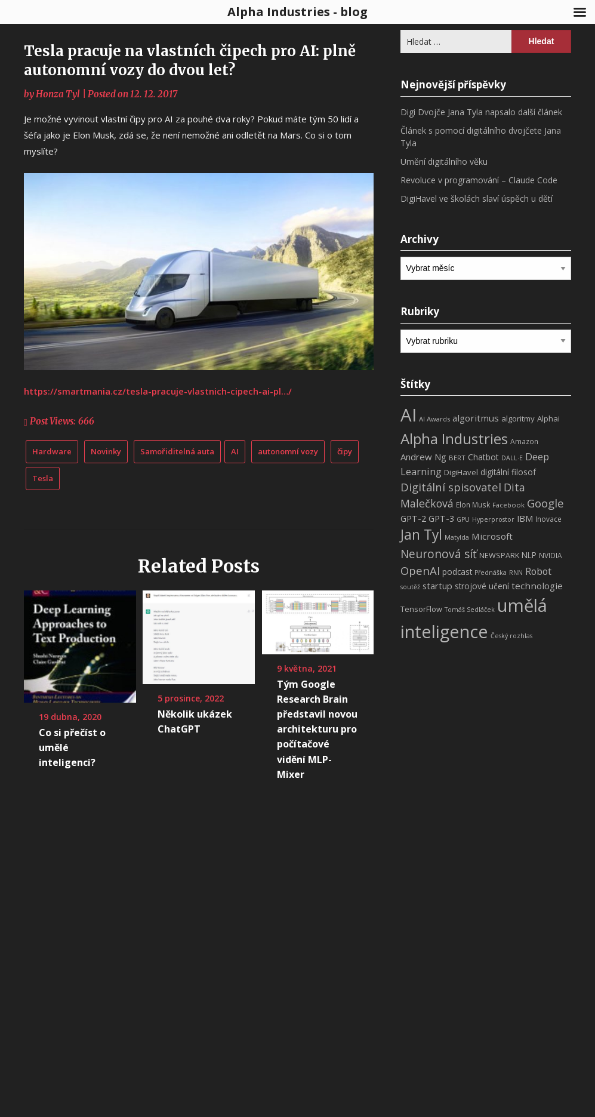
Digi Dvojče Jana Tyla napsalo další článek (481, 112)
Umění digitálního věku (444, 161)
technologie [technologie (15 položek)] (537, 586)
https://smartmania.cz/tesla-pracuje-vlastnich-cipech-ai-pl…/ (158, 391)
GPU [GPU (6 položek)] (463, 519)
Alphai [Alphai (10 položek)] (548, 418)
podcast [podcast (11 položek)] (457, 571)
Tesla (42, 478)
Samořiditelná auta (177, 451)
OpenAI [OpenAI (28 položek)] (420, 570)
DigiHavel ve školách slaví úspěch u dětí (476, 198)
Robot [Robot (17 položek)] (538, 571)
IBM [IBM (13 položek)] (525, 518)
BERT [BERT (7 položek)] (457, 457)
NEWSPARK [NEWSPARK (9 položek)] (499, 555)
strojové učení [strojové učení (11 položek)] (482, 586)
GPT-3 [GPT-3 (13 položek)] (441, 518)
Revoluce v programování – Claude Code (478, 180)
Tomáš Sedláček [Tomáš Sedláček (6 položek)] (470, 609)
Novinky (106, 451)
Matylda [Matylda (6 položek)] (457, 537)
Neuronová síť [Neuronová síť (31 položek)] (438, 554)
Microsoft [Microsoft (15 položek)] (492, 536)
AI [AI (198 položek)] (408, 415)
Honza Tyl (58, 94)
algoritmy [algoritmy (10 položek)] (518, 418)
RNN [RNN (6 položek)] (516, 572)
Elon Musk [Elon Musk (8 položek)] (473, 505)
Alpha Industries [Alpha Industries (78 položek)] (454, 438)
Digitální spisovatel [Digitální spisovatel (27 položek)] (450, 486)
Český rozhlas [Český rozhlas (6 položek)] (511, 636)
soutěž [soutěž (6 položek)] (410, 587)
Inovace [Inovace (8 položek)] (548, 519)
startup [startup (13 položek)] (437, 586)
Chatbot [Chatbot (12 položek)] (483, 457)
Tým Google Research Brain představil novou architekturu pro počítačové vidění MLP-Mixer (317, 729)
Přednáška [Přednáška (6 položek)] (490, 572)
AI (235, 451)
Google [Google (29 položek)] (545, 503)
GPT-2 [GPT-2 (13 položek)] (413, 518)
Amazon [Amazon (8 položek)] (524, 441)
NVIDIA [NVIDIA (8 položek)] (550, 555)
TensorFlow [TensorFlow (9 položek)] (421, 609)
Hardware (52, 451)
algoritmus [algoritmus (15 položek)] (475, 418)
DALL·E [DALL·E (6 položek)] (512, 458)
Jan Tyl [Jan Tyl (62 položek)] (421, 534)
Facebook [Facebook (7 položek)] (508, 504)
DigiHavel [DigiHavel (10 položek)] (461, 472)
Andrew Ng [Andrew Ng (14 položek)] (423, 457)
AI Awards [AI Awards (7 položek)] (434, 418)
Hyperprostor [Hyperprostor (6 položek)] (493, 519)
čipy (344, 451)
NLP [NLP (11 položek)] (529, 555)
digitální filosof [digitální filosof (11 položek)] (508, 472)
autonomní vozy (288, 451)
